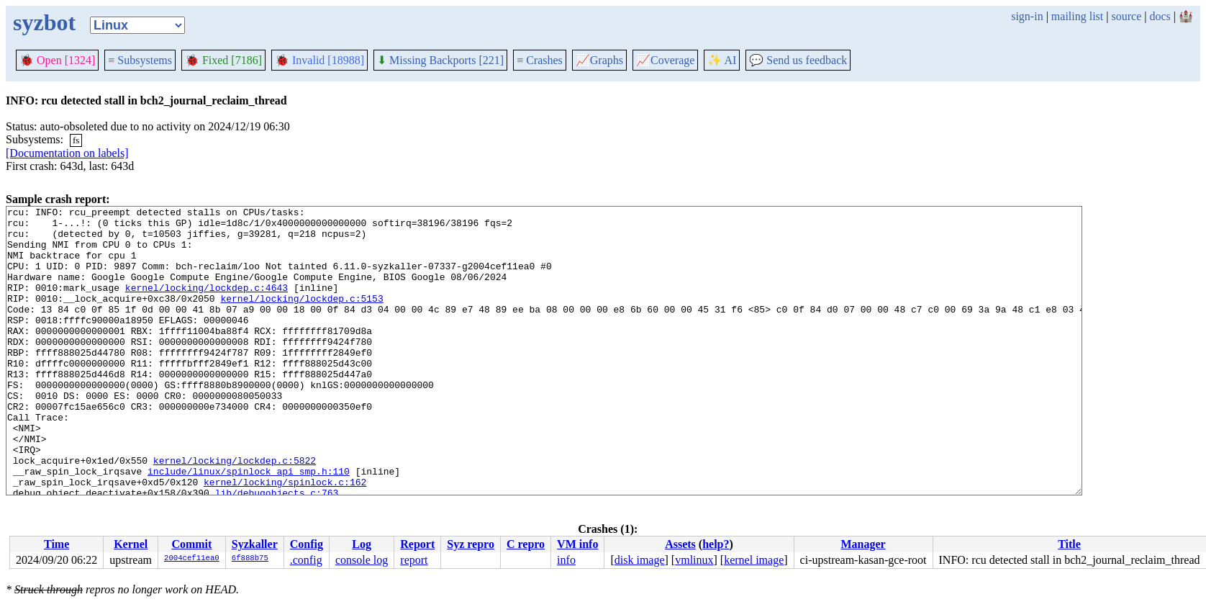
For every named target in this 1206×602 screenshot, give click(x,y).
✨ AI (721, 60)
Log (361, 544)
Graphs (599, 60)
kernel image (754, 560)
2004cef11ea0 (191, 559)
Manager (862, 544)
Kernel (131, 544)
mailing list (1077, 16)
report (413, 560)
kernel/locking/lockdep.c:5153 (301, 317)
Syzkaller (255, 544)
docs (1159, 16)
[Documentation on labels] (67, 153)
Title (1069, 544)
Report (417, 544)
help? (715, 544)
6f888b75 (250, 559)
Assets (680, 544)
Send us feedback (798, 60)
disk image (640, 560)
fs (76, 140)
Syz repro (470, 544)
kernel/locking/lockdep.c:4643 (206, 304)
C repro (526, 544)
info (566, 560)
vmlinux (694, 560)
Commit (191, 544)
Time (56, 544)
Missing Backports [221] (440, 60)
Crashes (540, 60)
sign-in (1027, 16)
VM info (577, 544)
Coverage (665, 60)
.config (306, 560)
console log (361, 560)
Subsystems (140, 60)
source (1127, 16)
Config (306, 544)
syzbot (44, 22)
